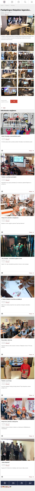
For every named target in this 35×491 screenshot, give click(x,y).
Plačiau (30, 150)
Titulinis (2, 5)
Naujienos (7, 5)
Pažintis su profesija (6, 380)
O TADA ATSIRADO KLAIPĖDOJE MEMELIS (11, 299)
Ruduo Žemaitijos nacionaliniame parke (11, 136)
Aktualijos (13, 5)
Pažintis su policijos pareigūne (8, 177)
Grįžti (4, 108)
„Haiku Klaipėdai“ (5, 462)
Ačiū (13, 101)
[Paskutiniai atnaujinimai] (18, 2)
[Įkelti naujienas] (12, 2)
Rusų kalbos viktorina (6, 340)
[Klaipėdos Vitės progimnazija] (4, 1)
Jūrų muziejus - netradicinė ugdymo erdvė (11, 258)
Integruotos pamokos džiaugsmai (9, 421)
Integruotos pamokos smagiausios (10, 217)
